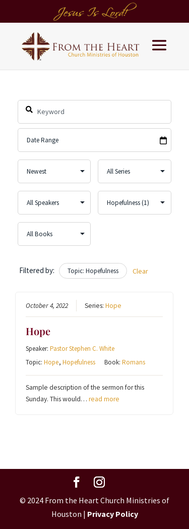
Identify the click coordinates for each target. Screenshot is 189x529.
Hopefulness (79, 362)
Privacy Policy (112, 514)
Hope (114, 305)
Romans (134, 362)
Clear (140, 271)
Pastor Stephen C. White (82, 348)
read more (104, 399)
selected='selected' (134, 203)
